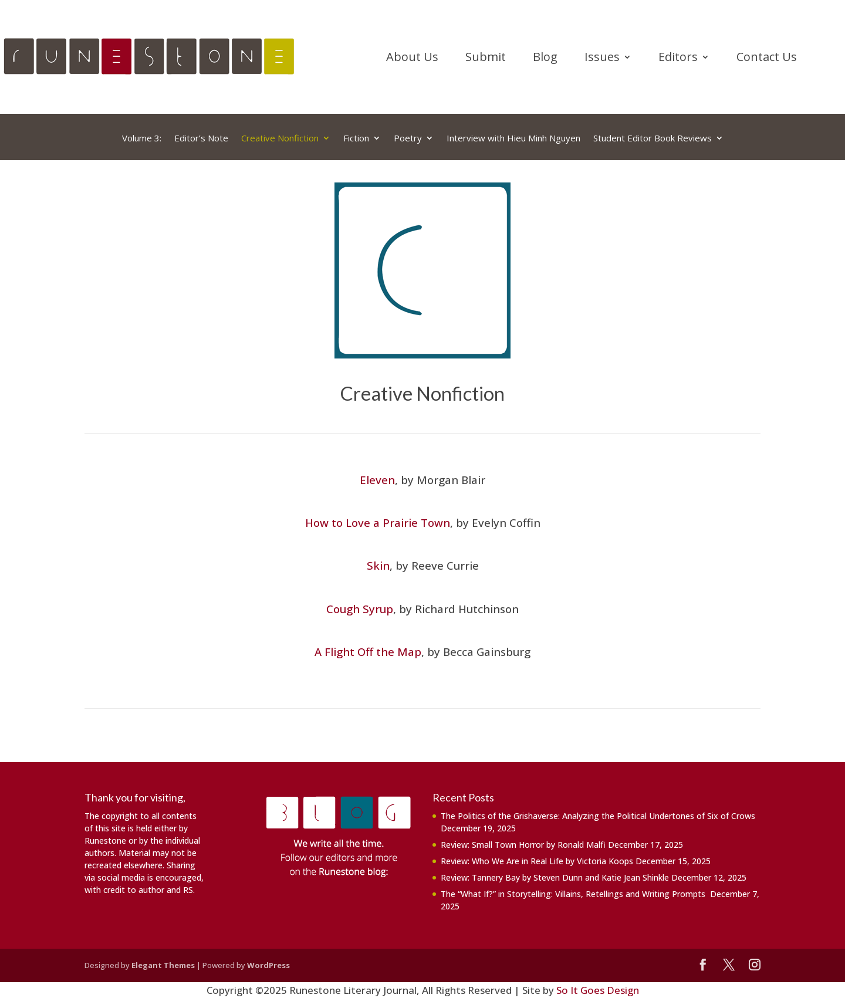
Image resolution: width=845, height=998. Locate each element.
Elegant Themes (163, 965)
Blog (545, 59)
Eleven (377, 479)
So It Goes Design (597, 990)
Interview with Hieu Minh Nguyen (513, 138)
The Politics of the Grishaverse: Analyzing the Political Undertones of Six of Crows (599, 815)
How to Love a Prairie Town (377, 522)
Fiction (356, 138)
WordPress (268, 965)
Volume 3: (141, 138)
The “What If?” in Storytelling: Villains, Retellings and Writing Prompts (574, 893)
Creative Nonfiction (280, 138)
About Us (412, 59)
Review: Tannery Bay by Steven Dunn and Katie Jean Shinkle (555, 877)
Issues (602, 59)
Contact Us (766, 59)
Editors (678, 59)
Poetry (408, 138)
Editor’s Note (201, 138)
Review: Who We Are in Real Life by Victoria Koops (537, 861)
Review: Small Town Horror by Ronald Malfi (523, 844)
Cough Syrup (359, 608)
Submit (485, 59)
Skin (378, 565)
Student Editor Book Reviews (652, 138)
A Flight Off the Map (368, 651)
